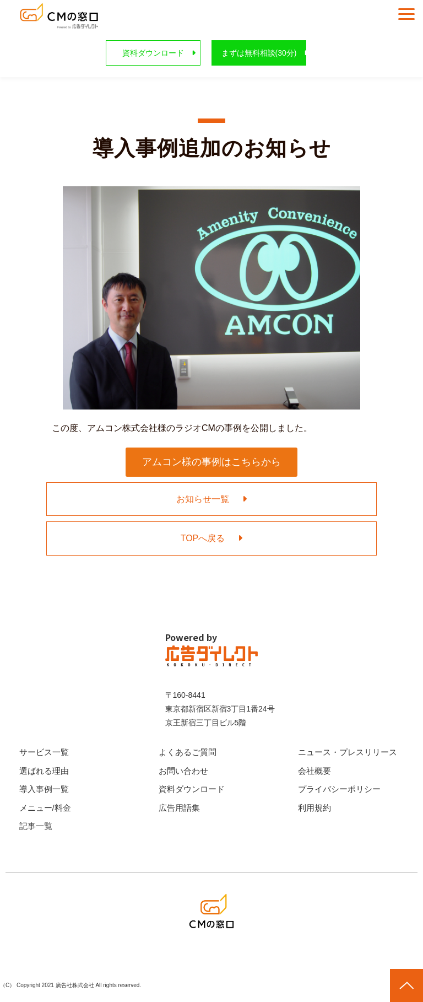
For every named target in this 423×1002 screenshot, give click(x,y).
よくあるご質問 (187, 752)
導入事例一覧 (44, 789)
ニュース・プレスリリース (347, 752)
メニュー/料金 (45, 807)
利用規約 (314, 807)
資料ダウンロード (153, 53)
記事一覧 (35, 826)
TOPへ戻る (203, 538)
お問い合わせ (183, 770)
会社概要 (314, 770)
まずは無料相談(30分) (259, 53)
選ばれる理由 (44, 770)
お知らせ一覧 (202, 499)
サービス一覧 (44, 752)
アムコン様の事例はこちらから (211, 461)
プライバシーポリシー (339, 789)
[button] (406, 14)
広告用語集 (179, 807)
